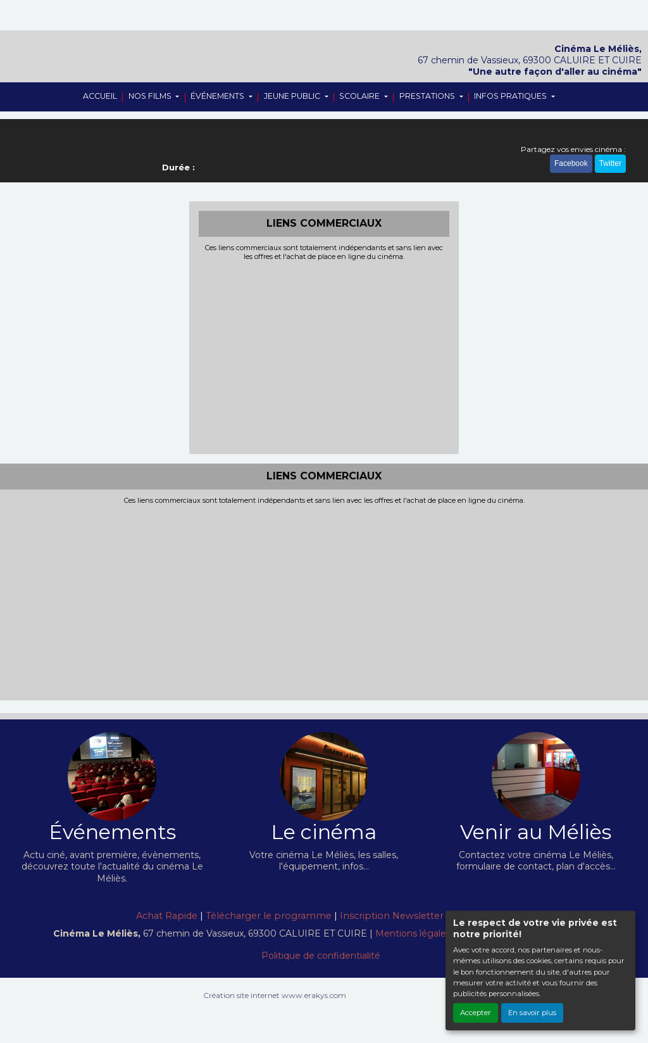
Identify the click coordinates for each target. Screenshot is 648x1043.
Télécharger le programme (269, 915)
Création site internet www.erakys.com (274, 995)
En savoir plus (532, 1012)
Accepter (475, 1012)
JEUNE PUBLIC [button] (293, 96)
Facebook (571, 163)
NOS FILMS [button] (150, 96)
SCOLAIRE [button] (360, 96)
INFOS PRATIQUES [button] (511, 96)
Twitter (610, 163)
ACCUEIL (100, 96)
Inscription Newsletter (392, 915)
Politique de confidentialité (320, 955)
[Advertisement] (324, 356)
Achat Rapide (166, 915)
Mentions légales (413, 933)
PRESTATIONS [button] (428, 96)
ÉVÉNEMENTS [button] (218, 96)
